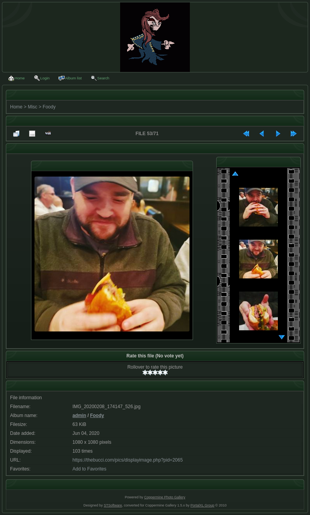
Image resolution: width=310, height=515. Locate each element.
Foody (49, 107)
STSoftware (113, 505)
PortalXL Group (202, 505)
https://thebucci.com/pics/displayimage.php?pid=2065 (127, 460)
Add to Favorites (89, 469)
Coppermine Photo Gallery (164, 497)
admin (79, 415)
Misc (33, 107)
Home (16, 107)
